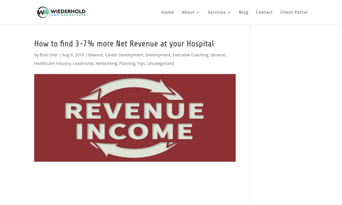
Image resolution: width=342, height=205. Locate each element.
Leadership (83, 63)
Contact (264, 12)
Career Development (124, 55)
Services (217, 12)
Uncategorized (160, 63)
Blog (243, 12)
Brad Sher (49, 55)
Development (158, 55)
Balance (95, 55)
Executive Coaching (190, 55)
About (188, 12)
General (217, 55)
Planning (127, 63)
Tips (141, 63)
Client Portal (294, 12)
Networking (106, 63)
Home (167, 12)
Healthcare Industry (52, 63)
